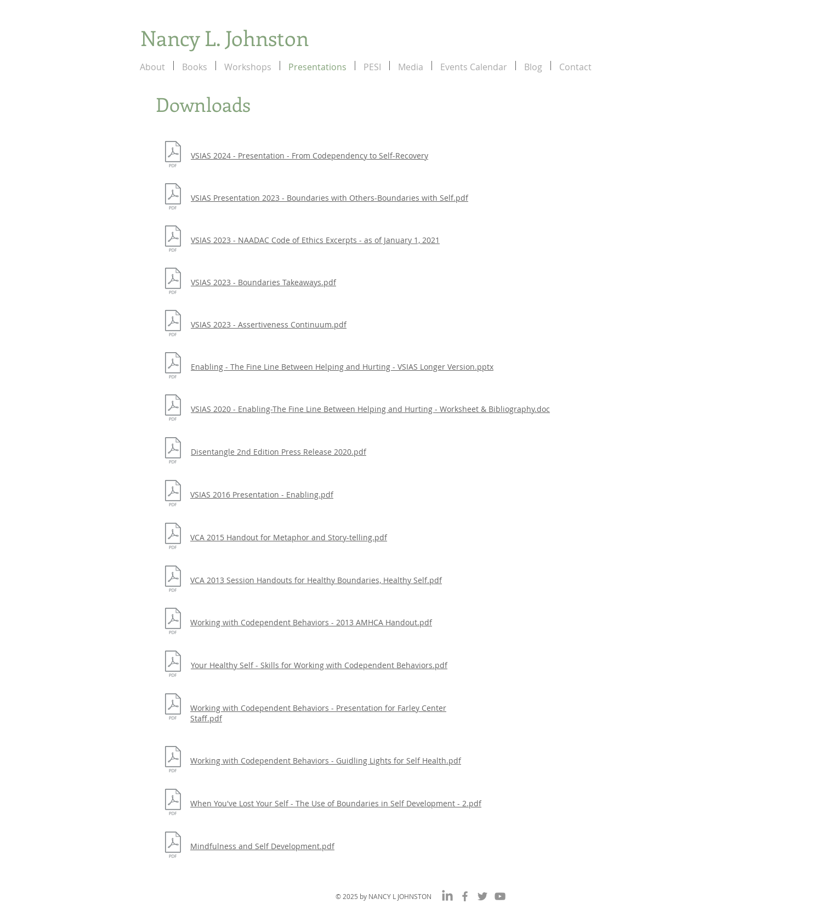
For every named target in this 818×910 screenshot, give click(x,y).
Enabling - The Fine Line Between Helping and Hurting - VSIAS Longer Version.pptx (342, 366)
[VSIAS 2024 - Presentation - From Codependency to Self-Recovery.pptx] (173, 155)
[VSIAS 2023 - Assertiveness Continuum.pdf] (173, 324)
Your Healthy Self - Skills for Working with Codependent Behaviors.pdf (319, 665)
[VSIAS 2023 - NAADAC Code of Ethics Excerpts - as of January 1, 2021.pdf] (173, 240)
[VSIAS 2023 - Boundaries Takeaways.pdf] (173, 282)
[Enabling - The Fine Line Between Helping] (173, 367)
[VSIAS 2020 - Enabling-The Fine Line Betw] (173, 409)
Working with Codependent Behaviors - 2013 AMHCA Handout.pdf (311, 622)
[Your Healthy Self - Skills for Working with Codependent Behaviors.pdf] (173, 665)
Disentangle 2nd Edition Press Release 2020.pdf (278, 451)
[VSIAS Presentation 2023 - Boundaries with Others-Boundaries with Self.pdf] (173, 198)
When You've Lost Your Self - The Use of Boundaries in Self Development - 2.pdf (335, 803)
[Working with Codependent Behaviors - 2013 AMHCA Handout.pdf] (173, 622)
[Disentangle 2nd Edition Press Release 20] (173, 452)
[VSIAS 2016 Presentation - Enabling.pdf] (173, 494)
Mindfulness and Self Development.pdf (262, 846)
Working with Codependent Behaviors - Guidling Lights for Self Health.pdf (325, 760)
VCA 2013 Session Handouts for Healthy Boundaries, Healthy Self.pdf (316, 580)
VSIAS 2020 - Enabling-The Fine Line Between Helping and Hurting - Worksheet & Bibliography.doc (370, 409)
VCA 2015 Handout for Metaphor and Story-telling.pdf (288, 537)
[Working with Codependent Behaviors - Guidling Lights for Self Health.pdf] (173, 760)
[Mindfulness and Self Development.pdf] (173, 846)
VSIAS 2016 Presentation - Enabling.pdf (261, 494)
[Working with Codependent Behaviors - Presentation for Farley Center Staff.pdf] (173, 708)
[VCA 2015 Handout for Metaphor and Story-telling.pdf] (173, 537)
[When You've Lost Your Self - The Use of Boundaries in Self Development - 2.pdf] (173, 803)
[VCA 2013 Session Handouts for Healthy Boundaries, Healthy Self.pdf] (173, 580)
